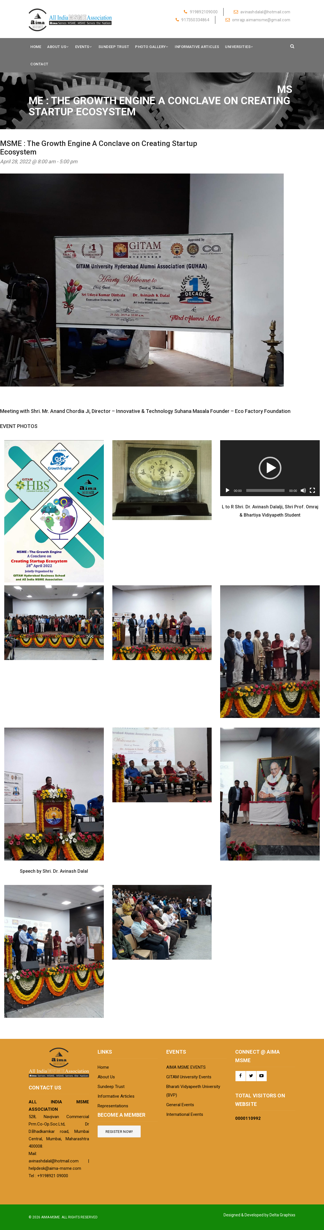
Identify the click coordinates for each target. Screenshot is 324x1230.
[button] (270, 468)
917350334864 (192, 20)
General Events (180, 1104)
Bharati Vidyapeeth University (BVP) (193, 1091)
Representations (113, 1105)
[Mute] (303, 490)
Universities (238, 47)
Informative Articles (197, 47)
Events (82, 47)
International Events (184, 1114)
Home (35, 47)
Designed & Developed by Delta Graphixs (259, 1215)
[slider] (265, 490)
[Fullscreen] (312, 490)
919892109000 (201, 12)
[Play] (227, 490)
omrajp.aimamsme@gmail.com (258, 20)
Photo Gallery (150, 47)
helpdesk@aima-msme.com (55, 1168)
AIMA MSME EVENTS (186, 1067)
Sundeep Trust (113, 47)
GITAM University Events (188, 1076)
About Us (56, 47)
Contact (39, 64)
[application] (270, 468)
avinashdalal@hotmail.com (262, 12)
